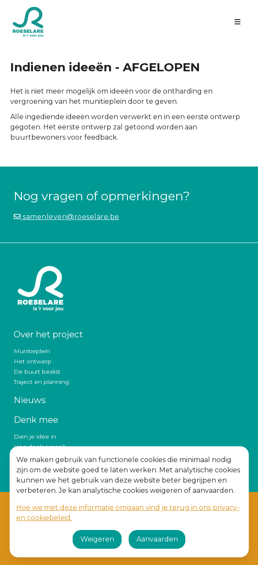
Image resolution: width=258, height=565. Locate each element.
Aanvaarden (157, 539)
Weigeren (97, 539)
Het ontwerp (32, 361)
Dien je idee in (35, 436)
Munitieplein (32, 351)
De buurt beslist (37, 371)
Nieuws (30, 400)
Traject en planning (41, 381)
